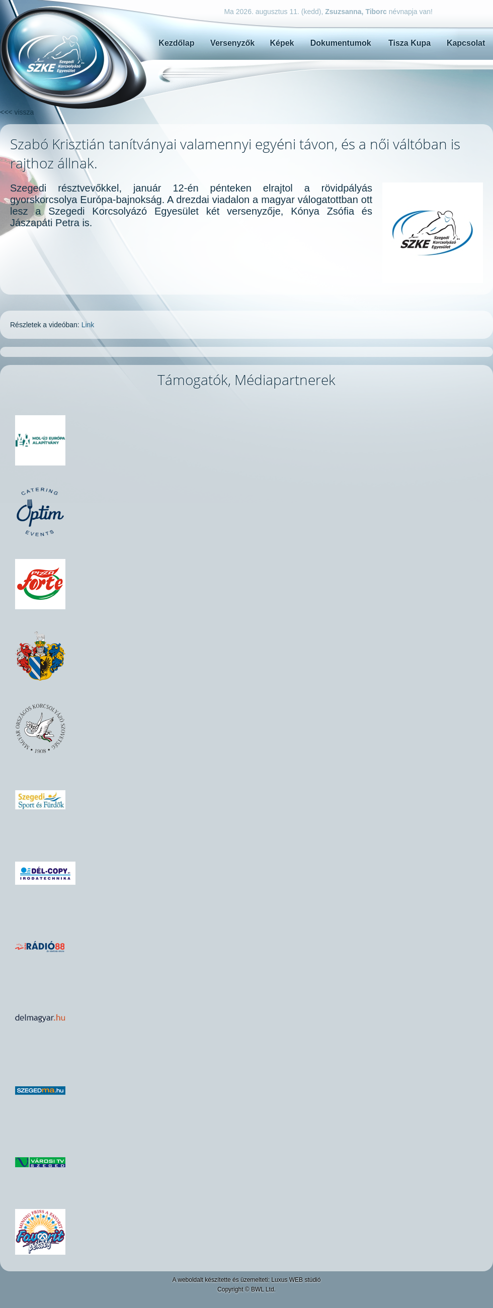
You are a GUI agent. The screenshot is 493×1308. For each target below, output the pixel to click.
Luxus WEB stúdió (295, 1279)
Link (88, 325)
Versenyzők (232, 43)
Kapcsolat (466, 43)
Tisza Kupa (409, 43)
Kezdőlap (176, 43)
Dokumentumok (340, 43)
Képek (282, 43)
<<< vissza (17, 112)
